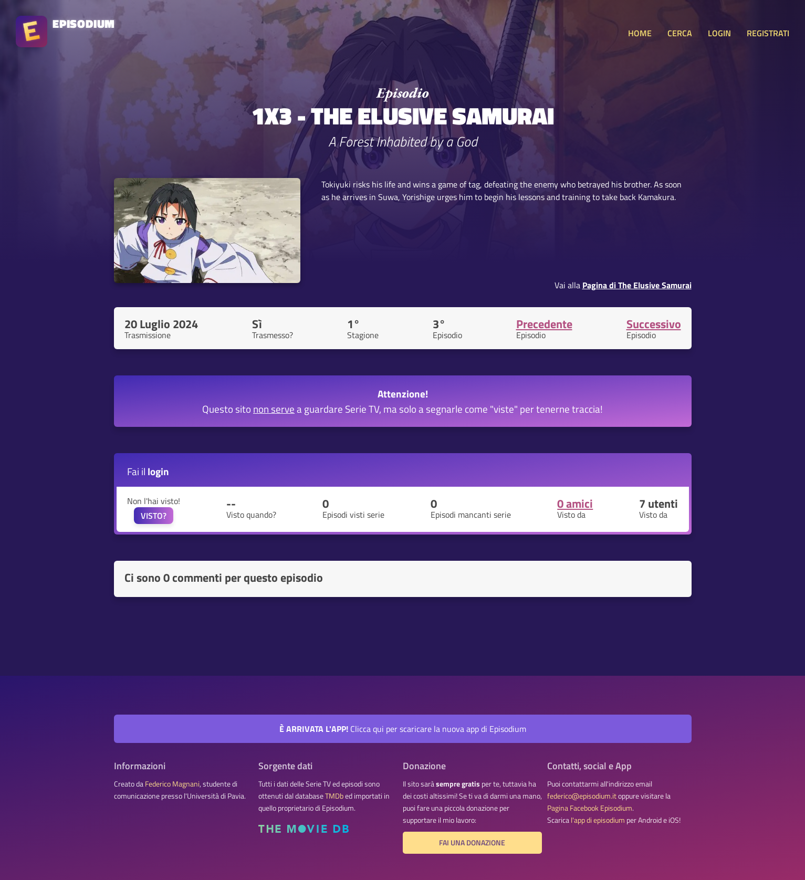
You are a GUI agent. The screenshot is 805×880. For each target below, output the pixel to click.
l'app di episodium (598, 820)
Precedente (544, 324)
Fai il (148, 471)
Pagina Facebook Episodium (589, 808)
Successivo (653, 324)
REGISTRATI (768, 33)
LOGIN (719, 33)
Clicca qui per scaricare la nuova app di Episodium (402, 728)
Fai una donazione (472, 842)
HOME (640, 33)
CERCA (679, 33)
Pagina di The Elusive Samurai (637, 285)
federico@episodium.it (581, 796)
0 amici (575, 503)
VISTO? (153, 515)
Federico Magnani (172, 784)
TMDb (334, 796)
